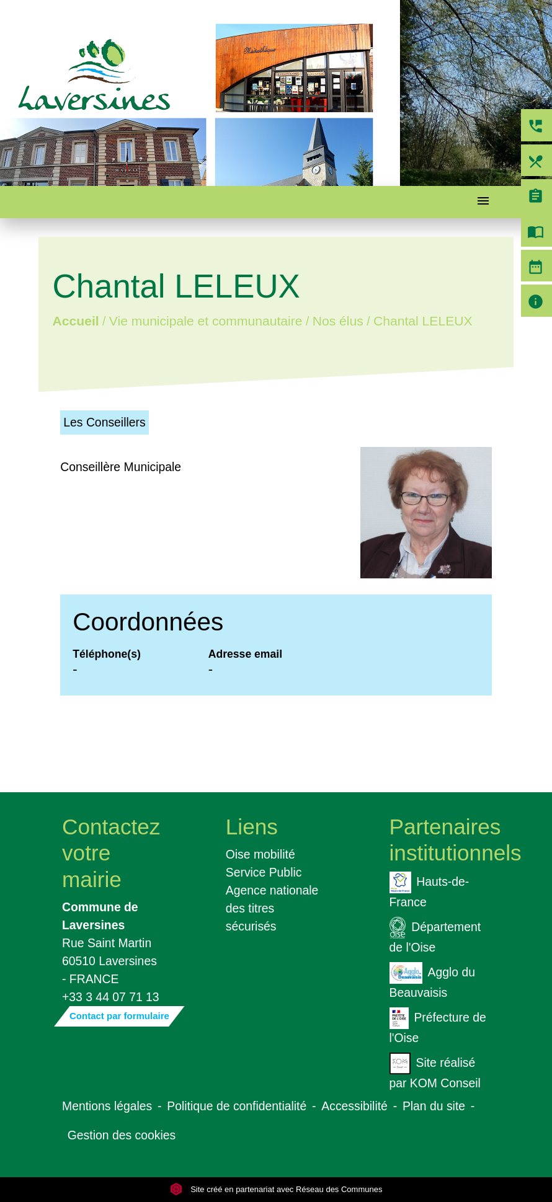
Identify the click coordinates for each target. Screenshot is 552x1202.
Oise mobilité (260, 854)
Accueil (76, 321)
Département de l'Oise (435, 935)
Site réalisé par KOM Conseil (435, 1071)
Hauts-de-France (430, 890)
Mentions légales (107, 1106)
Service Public (264, 872)
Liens (252, 827)
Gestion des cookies (122, 1135)
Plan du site (434, 1106)
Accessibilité (354, 1106)
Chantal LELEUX (423, 321)
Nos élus (338, 321)
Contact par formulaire (119, 1015)
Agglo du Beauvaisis (432, 980)
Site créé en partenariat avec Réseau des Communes (276, 1189)
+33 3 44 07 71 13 (110, 997)
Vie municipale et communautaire (206, 321)
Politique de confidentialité (236, 1106)
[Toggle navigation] (483, 202)
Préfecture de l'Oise (438, 1026)
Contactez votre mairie (111, 853)
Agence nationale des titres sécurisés (272, 908)
